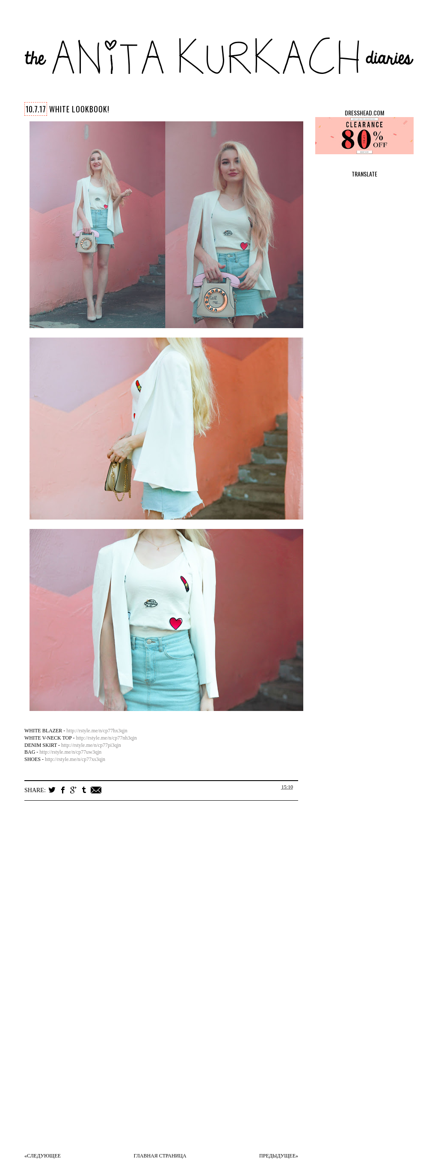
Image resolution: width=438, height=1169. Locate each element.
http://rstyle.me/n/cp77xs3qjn (75, 759)
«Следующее (42, 1156)
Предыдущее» (278, 1156)
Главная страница (160, 1156)
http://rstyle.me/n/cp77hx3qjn (96, 731)
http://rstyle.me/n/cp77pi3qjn (91, 745)
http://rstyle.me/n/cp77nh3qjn (106, 738)
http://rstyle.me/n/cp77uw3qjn (70, 752)
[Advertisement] (170, 1084)
